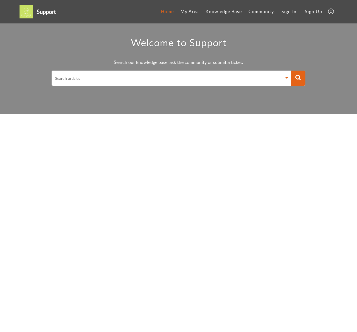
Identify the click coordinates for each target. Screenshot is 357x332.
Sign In (288, 11)
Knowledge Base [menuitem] (224, 11)
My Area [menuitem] (189, 11)
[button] (298, 78)
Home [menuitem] (167, 11)
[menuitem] (167, 11)
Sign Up (313, 11)
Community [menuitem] (261, 11)
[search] (167, 78)
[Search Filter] (287, 78)
